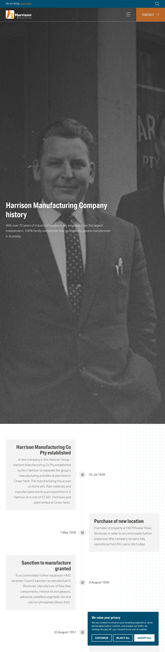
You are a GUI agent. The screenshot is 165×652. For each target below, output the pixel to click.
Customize (101, 638)
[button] (150, 14)
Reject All (123, 638)
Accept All (144, 638)
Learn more (26, 4)
